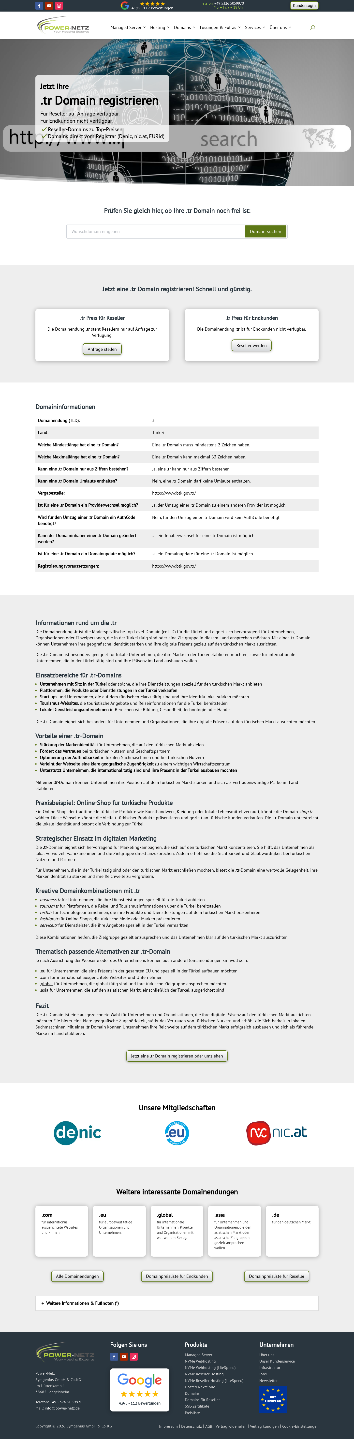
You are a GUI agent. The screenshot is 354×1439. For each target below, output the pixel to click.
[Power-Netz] (63, 25)
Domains (185, 27)
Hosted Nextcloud (200, 1386)
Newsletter (268, 1380)
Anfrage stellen (102, 349)
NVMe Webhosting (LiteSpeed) (210, 1367)
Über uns (281, 27)
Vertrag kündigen (264, 1426)
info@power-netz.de (62, 1408)
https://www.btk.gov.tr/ (174, 493)
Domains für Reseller (202, 1399)
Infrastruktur (269, 1367)
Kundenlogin (303, 5)
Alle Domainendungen (77, 1276)
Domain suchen (265, 231)
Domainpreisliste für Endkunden (177, 1276)
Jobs (263, 1373)
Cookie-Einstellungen (300, 1426)
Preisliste (192, 1412)
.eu (42, 971)
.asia (44, 990)
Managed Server (129, 27)
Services (255, 27)
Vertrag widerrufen (231, 1426)
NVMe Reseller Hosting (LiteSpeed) (214, 1380)
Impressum (168, 1426)
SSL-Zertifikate (197, 1406)
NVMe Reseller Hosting (204, 1373)
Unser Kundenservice (277, 1361)
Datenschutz (191, 1426)
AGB (208, 1426)
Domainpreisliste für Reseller (276, 1276)
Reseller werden (251, 345)
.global (46, 983)
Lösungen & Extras (220, 27)
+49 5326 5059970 (66, 1401)
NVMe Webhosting (200, 1361)
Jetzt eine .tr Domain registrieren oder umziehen (177, 1056)
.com (44, 977)
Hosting (160, 27)
